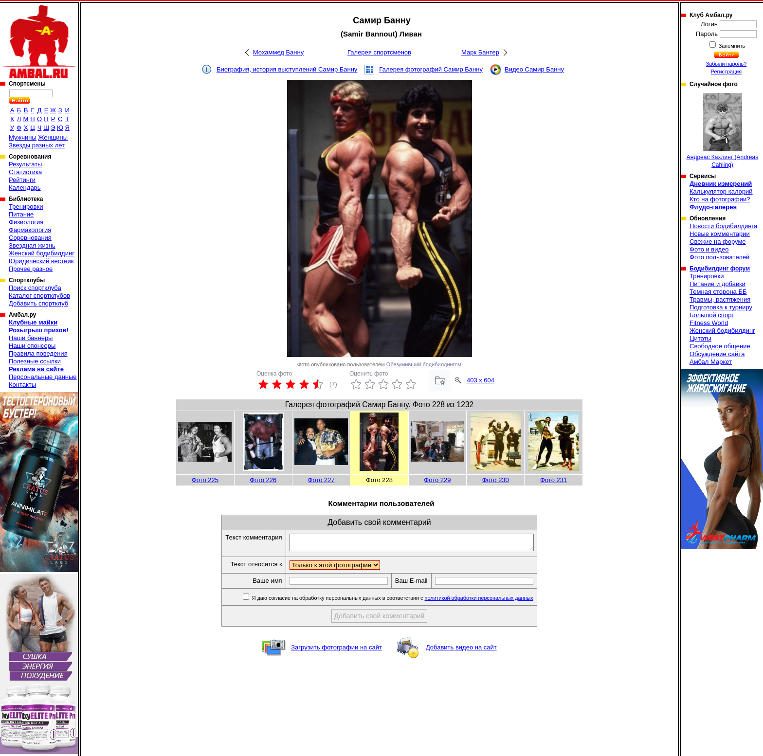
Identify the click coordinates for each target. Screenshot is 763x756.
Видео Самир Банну (534, 69)
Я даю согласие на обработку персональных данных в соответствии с (406, 601)
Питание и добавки (717, 284)
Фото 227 (321, 480)
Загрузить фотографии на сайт (336, 650)
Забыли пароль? (726, 64)
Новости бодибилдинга (723, 226)
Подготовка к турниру (721, 307)
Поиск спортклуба (35, 287)
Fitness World (709, 322)
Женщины (53, 137)
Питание (21, 214)
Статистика (25, 172)
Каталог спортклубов (39, 295)
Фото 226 (263, 480)
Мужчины (22, 137)
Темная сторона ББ (718, 291)
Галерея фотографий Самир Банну (431, 69)
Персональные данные (43, 376)
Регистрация (726, 71)
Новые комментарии (720, 233)
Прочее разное (31, 268)
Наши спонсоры (32, 345)
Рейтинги (22, 179)
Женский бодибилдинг (41, 253)
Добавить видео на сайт (461, 650)
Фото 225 (205, 480)
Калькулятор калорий (721, 191)
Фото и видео (709, 249)
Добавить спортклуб (38, 303)
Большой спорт (712, 315)
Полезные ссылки (35, 361)
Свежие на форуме (718, 241)
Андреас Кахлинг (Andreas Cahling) (722, 130)
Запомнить (731, 46)
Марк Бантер (480, 52)
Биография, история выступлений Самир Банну (287, 69)
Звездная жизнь (32, 245)
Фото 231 (553, 480)
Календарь (25, 187)
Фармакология (30, 230)
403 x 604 (480, 380)
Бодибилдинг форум (720, 268)
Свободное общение (720, 346)
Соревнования (30, 237)
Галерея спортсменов (379, 52)
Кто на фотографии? (720, 199)
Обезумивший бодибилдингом (423, 364)
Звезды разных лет (37, 145)
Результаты (25, 164)
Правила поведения (38, 353)
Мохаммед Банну (278, 52)
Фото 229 (437, 480)
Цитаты (700, 338)
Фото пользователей (719, 257)
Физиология (26, 222)
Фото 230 (495, 480)
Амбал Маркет (711, 361)
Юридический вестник (41, 261)
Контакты (22, 384)
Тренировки (26, 206)
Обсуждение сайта (717, 354)
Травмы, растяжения (720, 299)
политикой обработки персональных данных (493, 601)
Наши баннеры (31, 338)
